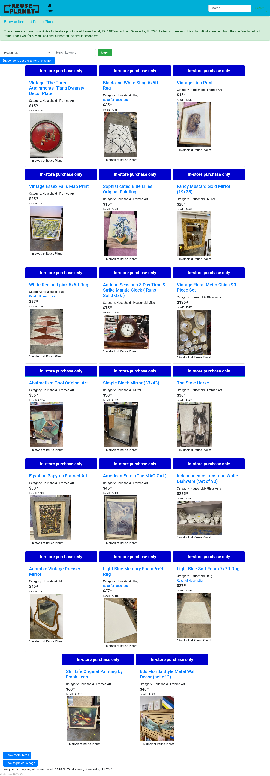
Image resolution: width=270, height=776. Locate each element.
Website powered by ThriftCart (12, 774)
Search (260, 8)
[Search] (229, 8)
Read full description (116, 100)
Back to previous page (20, 763)
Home (50, 8)
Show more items (17, 755)
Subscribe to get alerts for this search (27, 60)
